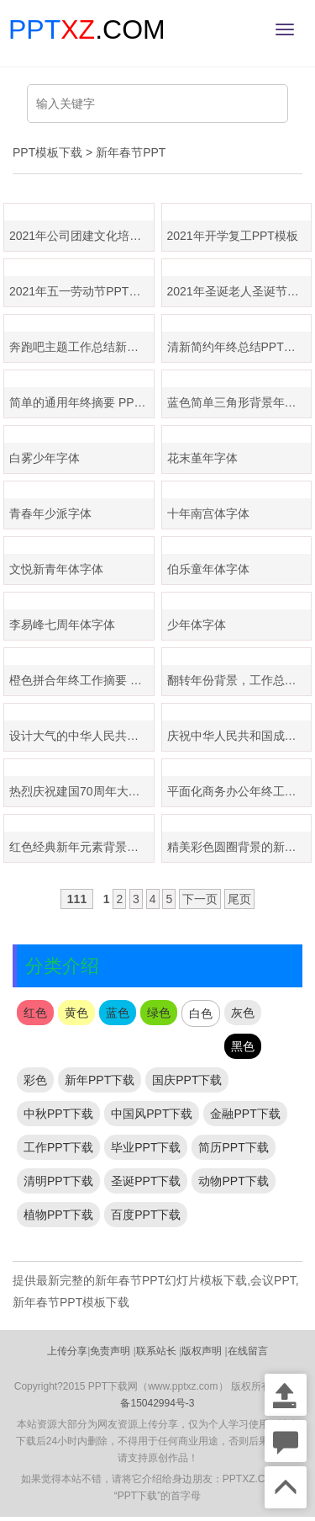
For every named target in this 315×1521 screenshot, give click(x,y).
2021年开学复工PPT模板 (232, 235)
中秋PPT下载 (58, 1113)
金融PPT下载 (245, 1113)
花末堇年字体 (202, 458)
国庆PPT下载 (187, 1080)
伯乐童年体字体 (208, 569)
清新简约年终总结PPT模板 (237, 347)
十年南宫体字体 (208, 513)
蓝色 (117, 1012)
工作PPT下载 (58, 1147)
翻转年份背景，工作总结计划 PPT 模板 (239, 680)
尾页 (239, 899)
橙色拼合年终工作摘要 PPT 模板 (81, 680)
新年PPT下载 (99, 1080)
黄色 (76, 1012)
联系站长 (156, 1351)
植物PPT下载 (58, 1214)
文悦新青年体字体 (56, 569)
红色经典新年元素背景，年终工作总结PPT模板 (81, 847)
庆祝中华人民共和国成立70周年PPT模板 (239, 735)
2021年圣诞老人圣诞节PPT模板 (239, 291)
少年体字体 (196, 624)
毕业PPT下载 (146, 1147)
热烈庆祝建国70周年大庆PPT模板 (81, 791)
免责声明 (110, 1351)
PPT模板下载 (47, 152)
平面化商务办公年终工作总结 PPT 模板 (239, 791)
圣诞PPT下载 (146, 1181)
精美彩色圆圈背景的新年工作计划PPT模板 (239, 847)
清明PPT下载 (58, 1181)
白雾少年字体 (44, 458)
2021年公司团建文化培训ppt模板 (81, 235)
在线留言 (248, 1351)
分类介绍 (62, 965)
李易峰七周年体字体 (62, 624)
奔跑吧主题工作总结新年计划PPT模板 (81, 347)
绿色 (159, 1012)
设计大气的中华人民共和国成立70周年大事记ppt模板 (81, 735)
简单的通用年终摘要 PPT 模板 (81, 402)
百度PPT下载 (146, 1214)
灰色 (243, 1012)
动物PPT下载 (233, 1181)
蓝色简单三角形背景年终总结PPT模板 (239, 402)
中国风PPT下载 (151, 1113)
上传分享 (67, 1351)
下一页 (200, 899)
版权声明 (201, 1351)
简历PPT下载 (233, 1147)
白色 (201, 1013)
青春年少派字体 (50, 513)
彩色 (35, 1080)
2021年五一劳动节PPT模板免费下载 (81, 291)
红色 (35, 1012)
